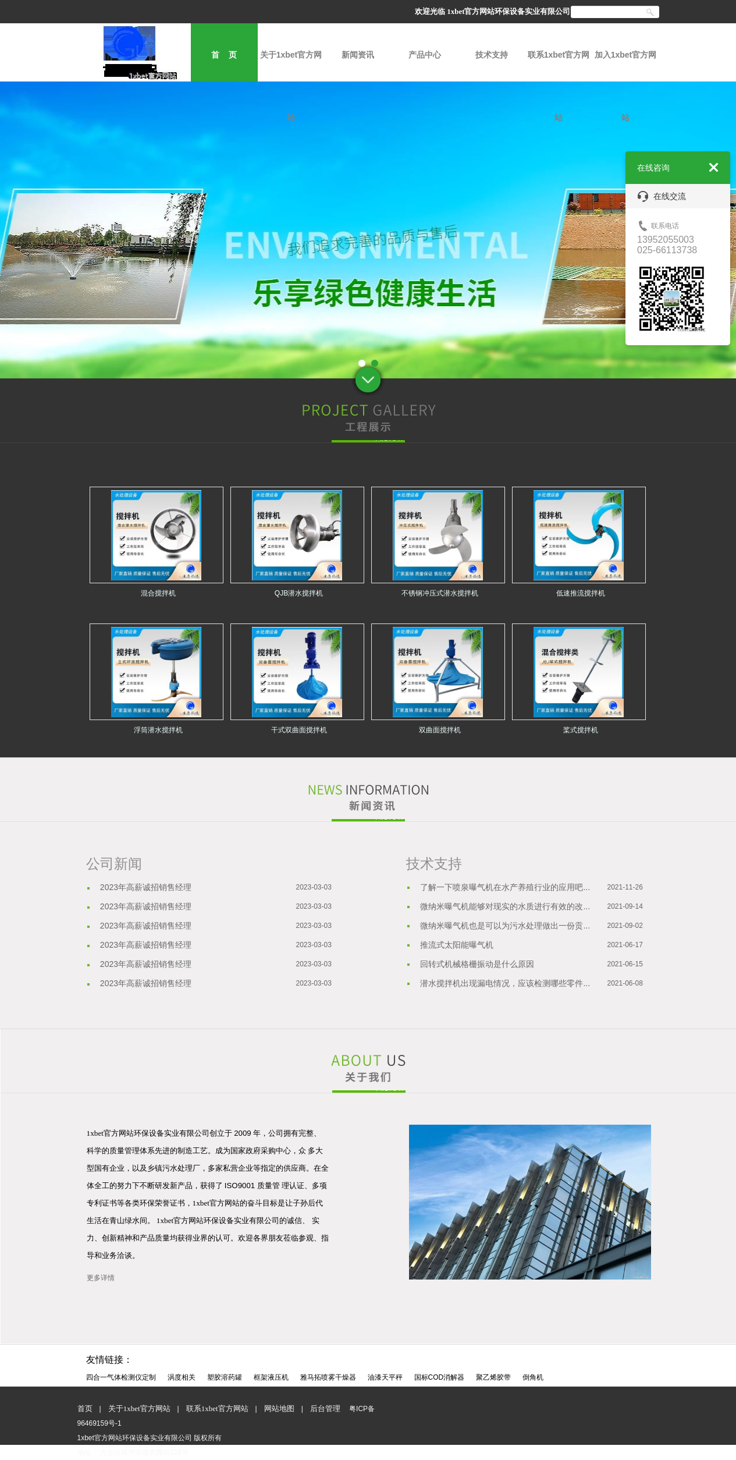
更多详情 (101, 1278)
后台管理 (325, 1408)
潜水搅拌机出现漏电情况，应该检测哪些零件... (505, 983)
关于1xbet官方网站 (291, 65)
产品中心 (424, 54)
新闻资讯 (358, 54)
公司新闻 (114, 863)
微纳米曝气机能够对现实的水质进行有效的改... (505, 906)
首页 (85, 1408)
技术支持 (491, 54)
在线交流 (661, 197)
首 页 (224, 54)
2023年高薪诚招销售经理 (145, 887)
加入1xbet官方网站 (626, 65)
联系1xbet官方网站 (559, 65)
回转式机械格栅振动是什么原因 (477, 964)
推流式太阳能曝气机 (456, 944)
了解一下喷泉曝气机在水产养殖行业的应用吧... (505, 887)
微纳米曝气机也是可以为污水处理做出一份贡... (505, 925)
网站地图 (279, 1408)
